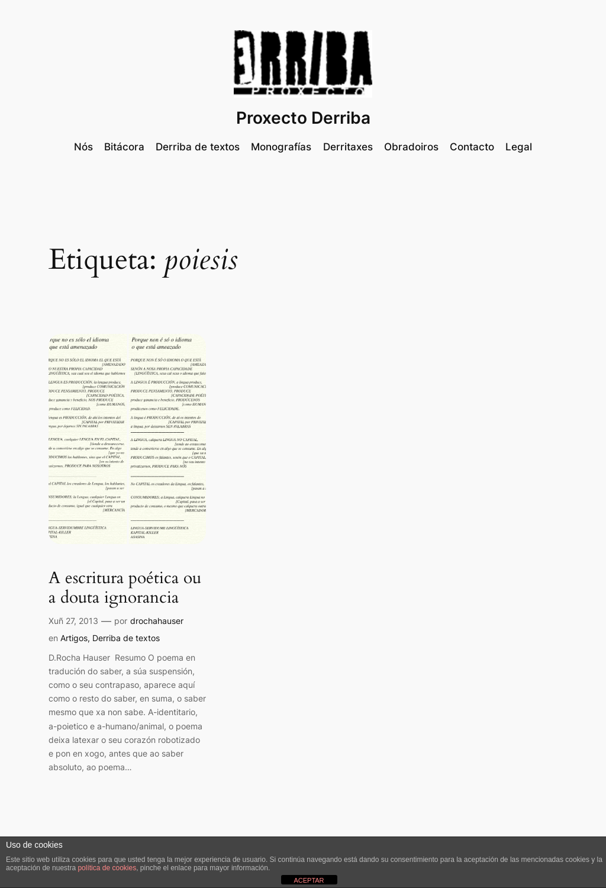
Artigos (74, 638)
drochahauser (156, 621)
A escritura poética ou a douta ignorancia (125, 587)
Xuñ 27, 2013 (73, 621)
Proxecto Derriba (303, 118)
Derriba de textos (126, 638)
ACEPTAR (309, 880)
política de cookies (107, 868)
